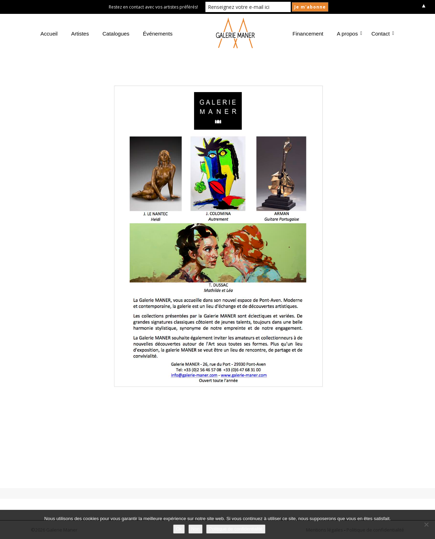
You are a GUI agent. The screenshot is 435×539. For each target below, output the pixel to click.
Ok (179, 529)
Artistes (80, 34)
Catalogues (115, 34)
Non (195, 529)
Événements (157, 34)
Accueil (49, 34)
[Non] (426, 524)
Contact (382, 34)
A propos (349, 34)
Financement (307, 34)
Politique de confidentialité (236, 529)
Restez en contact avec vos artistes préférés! (153, 7)
